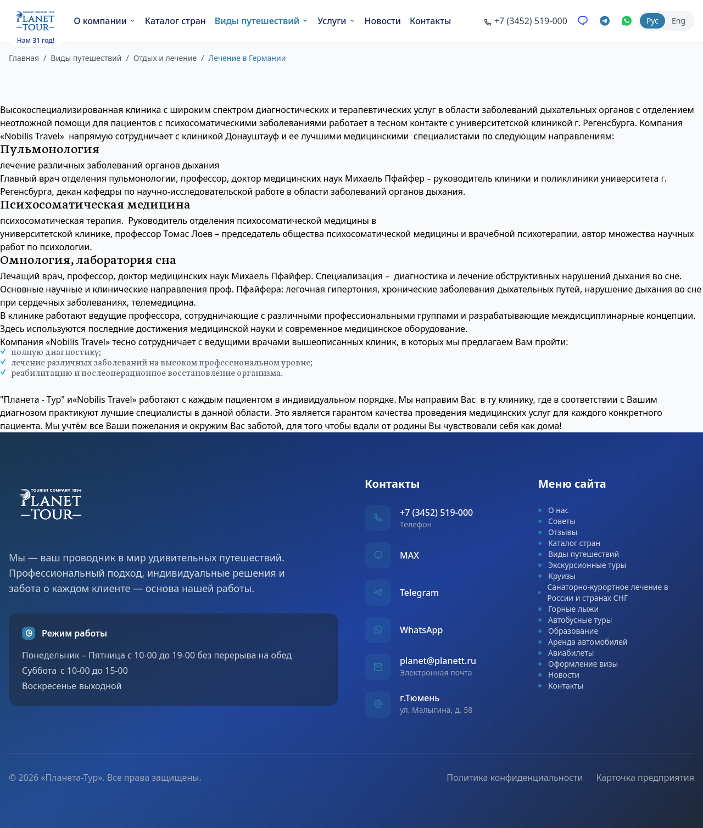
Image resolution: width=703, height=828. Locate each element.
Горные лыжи (568, 609)
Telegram (419, 593)
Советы (557, 521)
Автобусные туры (575, 620)
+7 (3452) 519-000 (436, 512)
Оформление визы (578, 663)
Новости (383, 21)
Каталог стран (175, 21)
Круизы (557, 576)
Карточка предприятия (645, 777)
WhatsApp (421, 630)
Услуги (336, 21)
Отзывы (557, 532)
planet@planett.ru (438, 661)
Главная (24, 58)
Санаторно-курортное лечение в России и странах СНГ (603, 592)
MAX (409, 555)
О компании (105, 21)
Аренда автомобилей (583, 642)
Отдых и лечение (165, 58)
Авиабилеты (566, 652)
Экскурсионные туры (582, 565)
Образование (568, 631)
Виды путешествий (262, 21)
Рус (652, 20)
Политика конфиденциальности (515, 777)
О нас (553, 510)
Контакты (430, 21)
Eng (678, 20)
